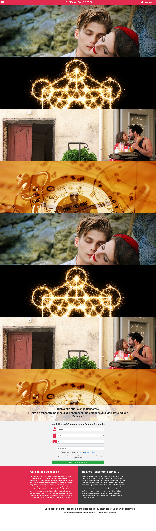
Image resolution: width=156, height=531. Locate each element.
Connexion (148, 2)
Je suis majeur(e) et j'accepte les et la (78, 452)
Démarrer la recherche (78, 462)
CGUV (80, 452)
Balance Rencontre (78, 2)
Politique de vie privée (89, 452)
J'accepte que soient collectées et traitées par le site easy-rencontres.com (78, 456)
